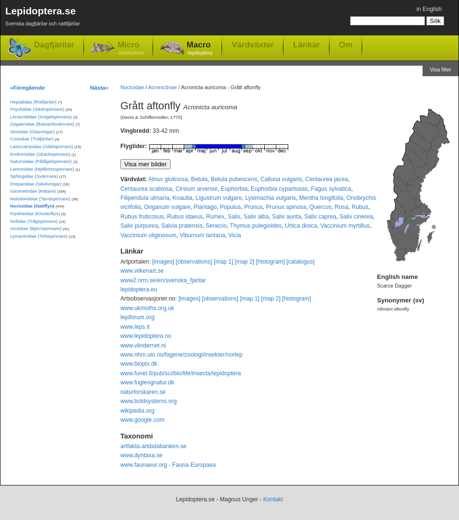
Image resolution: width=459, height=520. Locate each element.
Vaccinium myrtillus (345, 225)
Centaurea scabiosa (146, 188)
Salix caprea (320, 216)
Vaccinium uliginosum (148, 235)
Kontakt (273, 499)
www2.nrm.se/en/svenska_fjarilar (163, 280)
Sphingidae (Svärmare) (34, 176)
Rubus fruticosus (142, 216)
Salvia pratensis (181, 225)
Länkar (306, 44)
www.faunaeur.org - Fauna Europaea (168, 465)
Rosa (341, 207)
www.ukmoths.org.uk (147, 308)
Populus (230, 207)
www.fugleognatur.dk (147, 382)
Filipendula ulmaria (144, 198)
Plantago (205, 207)
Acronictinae (162, 87)
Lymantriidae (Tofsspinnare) (39, 236)
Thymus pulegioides (256, 225)
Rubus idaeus (184, 216)
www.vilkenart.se (142, 270)
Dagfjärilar (54, 44)
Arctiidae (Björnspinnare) (35, 228)
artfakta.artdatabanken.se (153, 446)
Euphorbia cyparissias (279, 188)
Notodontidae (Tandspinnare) (40, 198)
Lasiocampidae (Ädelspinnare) (41, 146)
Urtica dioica (301, 225)
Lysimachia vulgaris (270, 198)
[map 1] (224, 261)
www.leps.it (135, 327)
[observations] (194, 261)
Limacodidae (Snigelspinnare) (41, 116)
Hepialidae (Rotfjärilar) (33, 101)
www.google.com (142, 419)
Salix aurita (286, 216)
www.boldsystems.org (148, 401)
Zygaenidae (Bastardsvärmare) (42, 124)
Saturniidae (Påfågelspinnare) (41, 161)
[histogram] (270, 261)
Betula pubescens (234, 179)
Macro (199, 48)
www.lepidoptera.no (145, 336)
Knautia (182, 198)
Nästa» (99, 87)
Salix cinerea (356, 216)
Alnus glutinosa (168, 179)
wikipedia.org (137, 410)
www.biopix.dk (138, 363)
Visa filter (440, 69)
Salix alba (256, 216)
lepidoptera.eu (138, 289)
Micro (130, 48)
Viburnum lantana (202, 235)
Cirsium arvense (197, 188)
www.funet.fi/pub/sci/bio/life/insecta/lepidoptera (180, 373)
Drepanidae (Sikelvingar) (35, 183)
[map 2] (245, 261)
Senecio (216, 225)
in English (429, 9)
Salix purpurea (139, 225)
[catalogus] (300, 261)
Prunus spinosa (286, 207)
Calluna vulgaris (281, 179)
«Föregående (27, 87)
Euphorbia (234, 188)
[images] (163, 261)
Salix (234, 216)
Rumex (215, 216)
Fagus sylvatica (331, 188)
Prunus (253, 207)
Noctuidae (132, 87)
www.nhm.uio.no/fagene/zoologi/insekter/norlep (181, 354)
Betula (199, 179)
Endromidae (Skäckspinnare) (40, 154)
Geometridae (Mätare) (33, 191)
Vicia (234, 235)
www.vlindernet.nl (143, 345)
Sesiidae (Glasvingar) (32, 131)
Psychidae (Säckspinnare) (37, 109)
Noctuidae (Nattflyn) (32, 205)
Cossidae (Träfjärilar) (31, 138)
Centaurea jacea (326, 179)
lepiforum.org (137, 317)
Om (346, 44)
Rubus (360, 207)
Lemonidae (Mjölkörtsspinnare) (42, 169)
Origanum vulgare (167, 207)
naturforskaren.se (143, 392)
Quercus (320, 207)
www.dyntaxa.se (141, 455)
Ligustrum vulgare (219, 198)
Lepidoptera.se (42, 18)
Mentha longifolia (321, 198)
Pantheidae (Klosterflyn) (35, 213)
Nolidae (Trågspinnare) (34, 221)
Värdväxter (253, 44)
